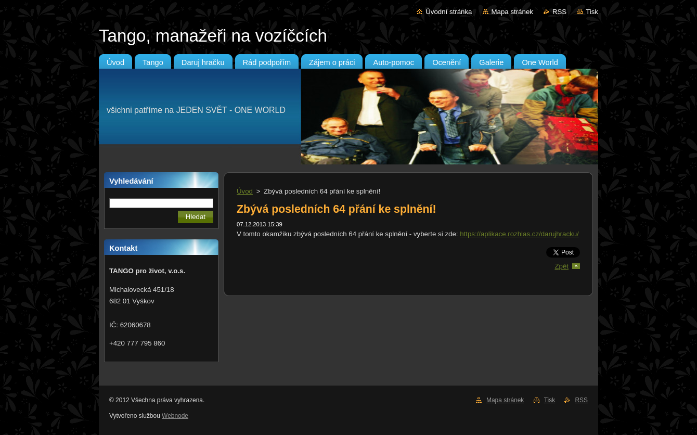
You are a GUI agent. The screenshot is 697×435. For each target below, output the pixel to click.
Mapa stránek (512, 12)
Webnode (175, 415)
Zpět (561, 266)
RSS (559, 12)
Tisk (592, 12)
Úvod (245, 191)
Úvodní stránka (448, 12)
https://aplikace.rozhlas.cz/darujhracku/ (519, 234)
